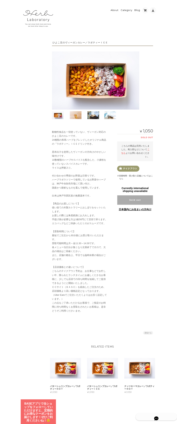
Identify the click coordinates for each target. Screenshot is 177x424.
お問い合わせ (30, 202)
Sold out (135, 198)
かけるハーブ (29, 101)
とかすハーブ (29, 115)
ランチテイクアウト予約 (34, 131)
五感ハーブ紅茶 (30, 108)
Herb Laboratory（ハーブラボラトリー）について (34, 182)
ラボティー (28, 87)
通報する (148, 331)
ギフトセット (29, 122)
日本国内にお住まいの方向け (135, 207)
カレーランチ (31, 140)
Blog (137, 8)
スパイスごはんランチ (36, 146)
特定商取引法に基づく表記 (33, 194)
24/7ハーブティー (31, 94)
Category (126, 8)
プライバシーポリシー (117, 409)
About (115, 8)
